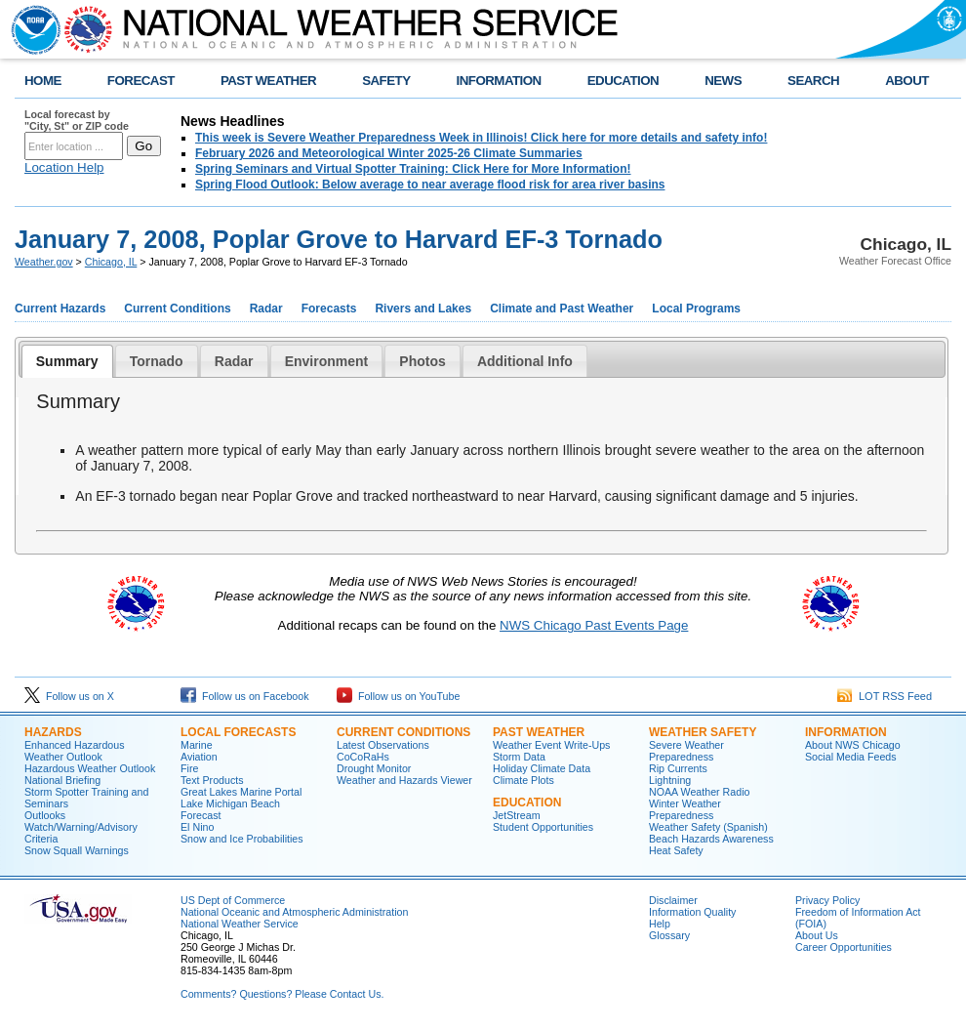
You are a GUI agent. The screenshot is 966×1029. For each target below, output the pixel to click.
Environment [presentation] (327, 361)
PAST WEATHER (268, 80)
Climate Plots (523, 780)
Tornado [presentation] (156, 361)
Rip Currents (678, 768)
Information (846, 732)
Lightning (670, 780)
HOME (42, 80)
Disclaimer (673, 900)
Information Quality (692, 912)
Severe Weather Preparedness (686, 750)
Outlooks (44, 815)
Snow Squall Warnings (76, 850)
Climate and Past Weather (561, 308)
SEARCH (813, 80)
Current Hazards (60, 308)
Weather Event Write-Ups (551, 745)
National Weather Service (240, 923)
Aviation (199, 756)
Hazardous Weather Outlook (89, 768)
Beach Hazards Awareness (711, 838)
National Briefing (62, 780)
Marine (197, 745)
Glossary (669, 935)
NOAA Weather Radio (699, 792)
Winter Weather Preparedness (685, 809)
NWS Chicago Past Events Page (594, 625)
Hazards (53, 732)
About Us (816, 935)
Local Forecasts (238, 732)
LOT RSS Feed (884, 696)
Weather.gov (44, 262)
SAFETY (386, 80)
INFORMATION (499, 80)
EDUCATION (623, 80)
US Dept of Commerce (233, 900)
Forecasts (329, 308)
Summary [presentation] (67, 361)
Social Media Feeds (851, 756)
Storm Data (519, 756)
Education (527, 802)
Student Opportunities (543, 827)
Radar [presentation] (234, 361)
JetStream (517, 815)
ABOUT (907, 80)
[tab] (67, 361)
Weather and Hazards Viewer (404, 780)
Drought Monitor (374, 768)
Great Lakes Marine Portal (241, 792)
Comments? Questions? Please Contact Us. (282, 994)
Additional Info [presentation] (525, 361)
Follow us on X (69, 696)
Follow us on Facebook (245, 696)
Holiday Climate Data (541, 768)
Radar (266, 308)
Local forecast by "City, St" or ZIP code (76, 120)
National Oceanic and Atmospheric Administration (294, 912)
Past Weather (538, 732)
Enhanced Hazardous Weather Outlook (74, 750)
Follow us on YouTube (398, 696)
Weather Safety (702, 732)
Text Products (212, 780)
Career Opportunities (843, 947)
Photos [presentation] (422, 361)
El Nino (197, 827)
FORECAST (141, 80)
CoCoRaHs (363, 756)
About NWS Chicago (853, 745)
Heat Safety (676, 850)
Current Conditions (177, 308)
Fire (189, 768)
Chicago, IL (111, 262)
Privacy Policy (827, 900)
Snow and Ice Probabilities (242, 838)
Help (659, 923)
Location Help (64, 167)
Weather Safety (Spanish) (708, 827)
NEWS (723, 80)
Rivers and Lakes (423, 308)
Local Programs (696, 308)
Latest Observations (383, 745)
